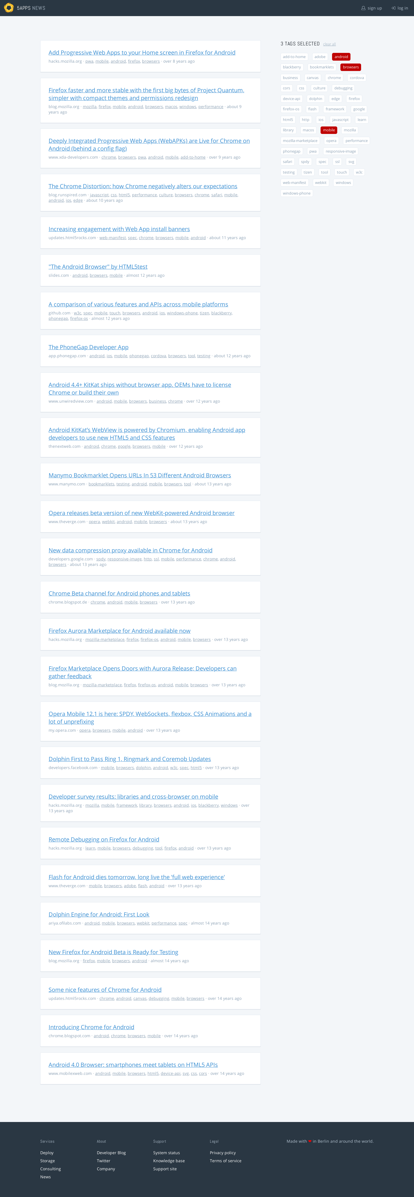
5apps (24, 8)
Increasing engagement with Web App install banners (119, 229)
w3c (77, 313)
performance (210, 106)
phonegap (58, 318)
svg (186, 1073)
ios (68, 200)
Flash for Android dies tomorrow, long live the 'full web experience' (137, 877)
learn (90, 848)
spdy (101, 559)
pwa (89, 61)
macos (171, 106)
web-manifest (112, 237)
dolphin (143, 767)
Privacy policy (223, 1152)
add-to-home (193, 157)
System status (166, 1152)
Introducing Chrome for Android (91, 1027)
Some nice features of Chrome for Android (105, 990)
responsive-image (125, 559)
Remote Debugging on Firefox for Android (104, 839)
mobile (102, 61)
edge (78, 200)
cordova (158, 355)
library (145, 805)
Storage (47, 1160)
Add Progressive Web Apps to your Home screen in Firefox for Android (142, 52)
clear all (329, 44)
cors (203, 1073)
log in (399, 8)
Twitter (103, 1160)
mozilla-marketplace (104, 639)
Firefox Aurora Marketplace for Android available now (120, 631)
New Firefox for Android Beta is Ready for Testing (113, 952)
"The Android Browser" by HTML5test (98, 266)
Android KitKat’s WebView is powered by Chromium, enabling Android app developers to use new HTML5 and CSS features (147, 433)
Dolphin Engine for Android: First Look (99, 914)
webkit (108, 521)
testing (203, 355)
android (118, 61)
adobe (130, 885)
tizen (204, 313)
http (148, 559)
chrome (108, 157)
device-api (171, 1073)
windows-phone (182, 313)
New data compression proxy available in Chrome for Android (130, 550)
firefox (134, 61)
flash (142, 885)
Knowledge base (169, 1160)
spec (132, 237)
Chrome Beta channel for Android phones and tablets (119, 593)
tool (191, 355)
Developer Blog (111, 1152)
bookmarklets (101, 484)
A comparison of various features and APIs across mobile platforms (138, 304)
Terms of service (225, 1160)
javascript (99, 194)
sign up (371, 8)
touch (115, 313)
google (124, 446)
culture (166, 194)
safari (216, 194)
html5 (124, 194)
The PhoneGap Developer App (89, 347)
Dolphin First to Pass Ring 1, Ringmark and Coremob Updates (130, 759)
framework (126, 805)
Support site (165, 1168)
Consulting (50, 1168)
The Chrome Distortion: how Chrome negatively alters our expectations (143, 186)
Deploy (46, 1152)
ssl (156, 559)
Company (106, 1168)
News (45, 1176)
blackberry (221, 313)
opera (94, 521)
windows (187, 106)
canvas (140, 998)
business (157, 401)
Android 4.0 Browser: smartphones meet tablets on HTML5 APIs (133, 1065)
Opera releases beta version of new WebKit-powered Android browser (142, 513)
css (114, 194)
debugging (143, 848)
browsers (151, 61)
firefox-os (79, 318)
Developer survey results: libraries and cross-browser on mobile (133, 796)
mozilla (90, 106)
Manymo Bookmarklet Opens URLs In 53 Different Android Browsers (140, 475)
